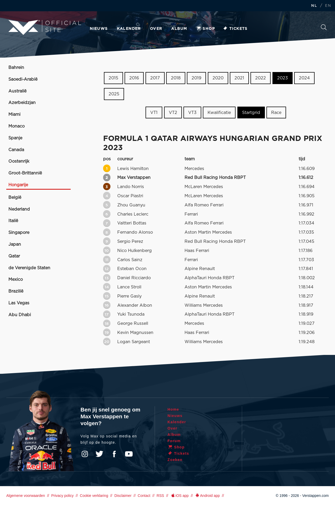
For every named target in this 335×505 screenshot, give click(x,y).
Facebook (114, 454)
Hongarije (18, 185)
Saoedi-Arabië (22, 79)
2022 (260, 78)
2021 (239, 78)
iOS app (179, 495)
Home (173, 409)
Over (156, 29)
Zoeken (324, 27)
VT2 (173, 112)
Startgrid (251, 112)
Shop (205, 29)
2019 (196, 78)
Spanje (15, 138)
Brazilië (15, 291)
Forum (174, 441)
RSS (160, 495)
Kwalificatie (219, 112)
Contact (144, 495)
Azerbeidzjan (22, 103)
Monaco (16, 126)
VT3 (192, 112)
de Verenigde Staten (29, 268)
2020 (218, 78)
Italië (13, 221)
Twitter (99, 454)
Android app (207, 495)
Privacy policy (62, 495)
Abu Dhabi (19, 315)
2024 (304, 78)
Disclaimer (122, 495)
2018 (176, 78)
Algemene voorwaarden (25, 495)
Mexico (15, 279)
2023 (282, 78)
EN (328, 6)
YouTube (129, 454)
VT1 (154, 112)
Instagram (85, 454)
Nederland (19, 209)
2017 (155, 78)
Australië (17, 91)
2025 (114, 94)
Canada (16, 150)
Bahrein (16, 67)
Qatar (14, 256)
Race (276, 112)
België (14, 197)
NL (314, 6)
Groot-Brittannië (25, 173)
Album (179, 29)
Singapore (18, 232)
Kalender (129, 29)
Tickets (235, 29)
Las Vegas (18, 303)
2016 (134, 78)
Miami (14, 114)
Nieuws (99, 29)
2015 (113, 78)
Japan (14, 244)
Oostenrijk (18, 161)
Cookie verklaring (94, 495)
